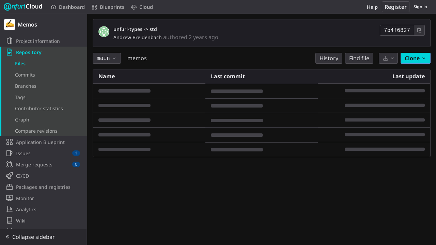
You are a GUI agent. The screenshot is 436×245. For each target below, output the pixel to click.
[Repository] (43, 52)
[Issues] (43, 153)
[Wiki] (43, 220)
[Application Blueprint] (43, 141)
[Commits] (43, 74)
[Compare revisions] (43, 130)
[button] (43, 237)
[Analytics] (43, 209)
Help (372, 7)
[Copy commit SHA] (419, 30)
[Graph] (43, 119)
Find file (359, 58)
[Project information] (43, 40)
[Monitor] (43, 198)
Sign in (420, 7)
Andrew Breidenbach (137, 37)
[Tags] (43, 97)
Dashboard (68, 7)
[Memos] (43, 24)
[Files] (43, 63)
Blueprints (108, 7)
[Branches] (43, 85)
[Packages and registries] (43, 186)
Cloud (142, 7)
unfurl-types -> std (135, 29)
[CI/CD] (43, 175)
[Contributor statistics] (43, 108)
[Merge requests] (43, 164)
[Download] (388, 58)
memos (137, 58)
